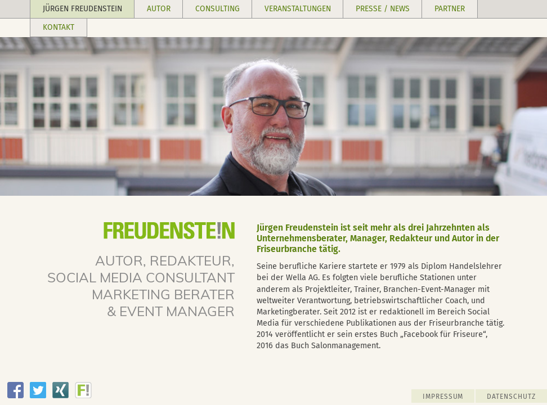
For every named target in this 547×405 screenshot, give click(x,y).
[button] (82, 9)
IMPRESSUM (443, 396)
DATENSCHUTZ (511, 396)
